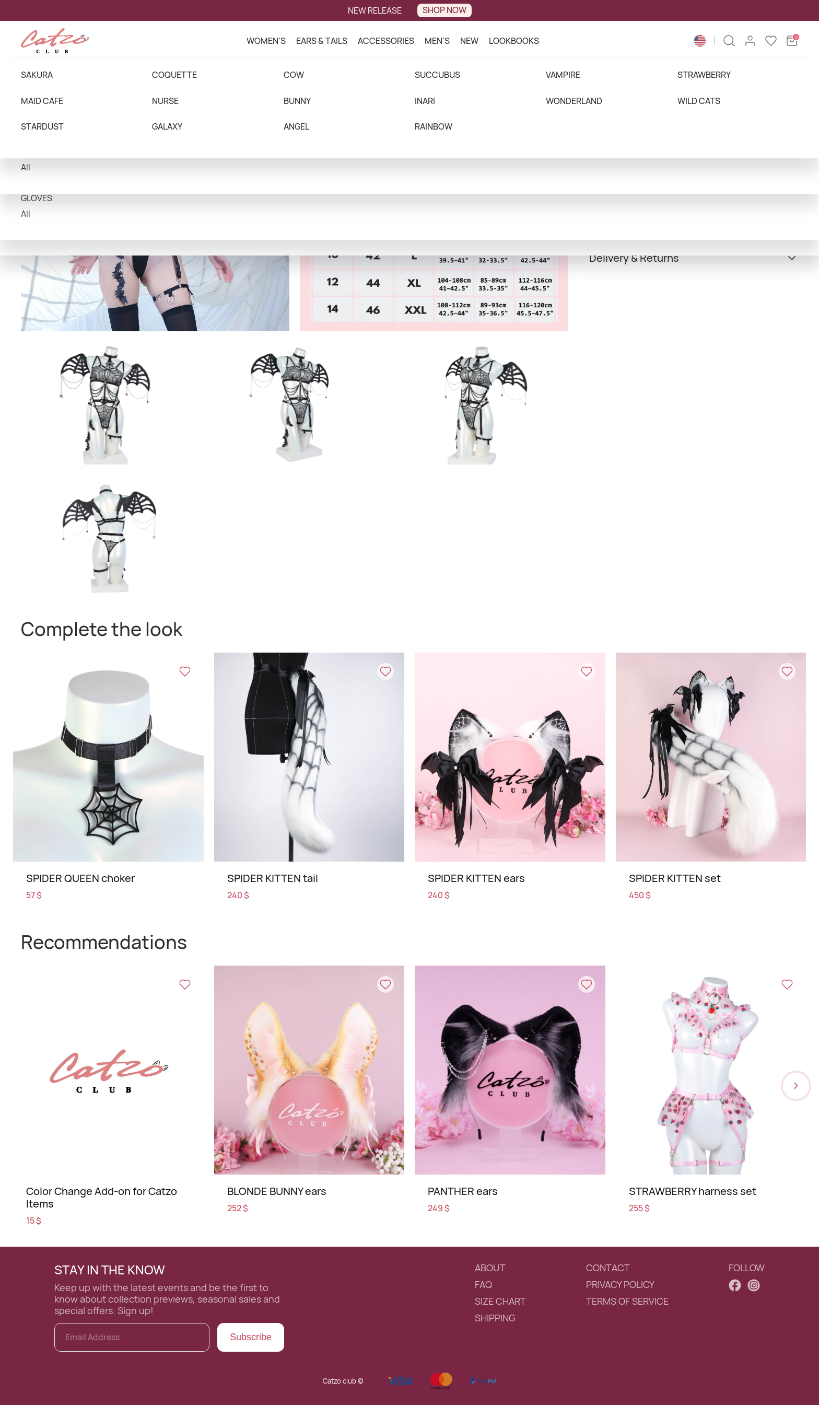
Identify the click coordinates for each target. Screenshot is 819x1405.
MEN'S (437, 41)
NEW (469, 41)
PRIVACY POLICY (620, 1285)
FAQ (483, 1285)
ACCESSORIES (386, 41)
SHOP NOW (444, 10)
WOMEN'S (266, 41)
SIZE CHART (500, 1301)
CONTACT (608, 1268)
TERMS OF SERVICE (627, 1301)
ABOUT (490, 1268)
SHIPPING (495, 1318)
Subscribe (251, 1337)
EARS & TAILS (321, 41)
